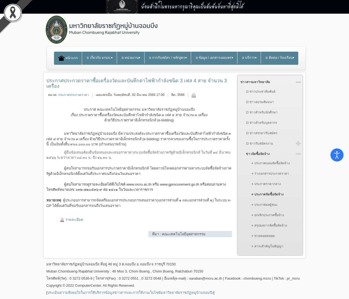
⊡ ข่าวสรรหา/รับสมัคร (262, 133)
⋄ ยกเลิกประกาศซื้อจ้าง (267, 215)
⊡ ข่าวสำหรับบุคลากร (261, 123)
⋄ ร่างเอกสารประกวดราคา (270, 173)
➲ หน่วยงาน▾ (130, 58)
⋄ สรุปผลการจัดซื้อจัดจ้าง (269, 225)
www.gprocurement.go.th (179, 184)
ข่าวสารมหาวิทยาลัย (255, 82)
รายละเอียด (74, 220)
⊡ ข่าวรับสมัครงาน (259, 143)
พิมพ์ (193, 95)
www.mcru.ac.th (139, 184)
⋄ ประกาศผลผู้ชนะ (264, 205)
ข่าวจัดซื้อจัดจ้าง (258, 154)
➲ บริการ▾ (249, 58)
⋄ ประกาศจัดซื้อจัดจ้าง (267, 194)
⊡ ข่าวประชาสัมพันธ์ (260, 91)
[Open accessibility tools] (337, 155)
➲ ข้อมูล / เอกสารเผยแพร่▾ (214, 58)
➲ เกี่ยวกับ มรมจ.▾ (99, 58)
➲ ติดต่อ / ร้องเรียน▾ (279, 58)
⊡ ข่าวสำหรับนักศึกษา (262, 112)
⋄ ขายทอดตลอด (263, 236)
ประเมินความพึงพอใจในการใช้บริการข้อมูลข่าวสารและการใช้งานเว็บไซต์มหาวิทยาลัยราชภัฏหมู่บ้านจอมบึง (130, 293)
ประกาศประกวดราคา (73, 95)
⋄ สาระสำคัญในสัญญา (267, 246)
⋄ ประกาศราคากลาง (266, 184)
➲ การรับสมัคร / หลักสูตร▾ (168, 58)
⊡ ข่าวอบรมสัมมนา (260, 102)
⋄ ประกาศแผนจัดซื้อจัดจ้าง (270, 163)
